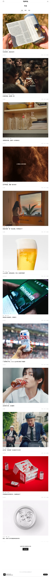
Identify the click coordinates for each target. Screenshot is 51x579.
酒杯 (8, 138)
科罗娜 (4, 227)
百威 (3, 492)
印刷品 (8, 492)
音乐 (5, 492)
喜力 (3, 315)
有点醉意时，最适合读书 (8, 52)
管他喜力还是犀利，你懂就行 (9, 317)
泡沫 (8, 536)
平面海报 (12, 94)
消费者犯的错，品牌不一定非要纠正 (11, 140)
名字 (8, 315)
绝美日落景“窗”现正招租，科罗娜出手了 (13, 229)
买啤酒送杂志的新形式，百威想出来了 (12, 494)
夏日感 (4, 404)
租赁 (8, 227)
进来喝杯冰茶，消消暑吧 (8, 406)
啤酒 (3, 50)
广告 (6, 404)
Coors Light (4, 359)
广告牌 (11, 359)
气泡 (9, 182)
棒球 (8, 359)
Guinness (4, 182)
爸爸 (5, 448)
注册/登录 (25, 549)
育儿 (3, 448)
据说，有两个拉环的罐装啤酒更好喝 (11, 538)
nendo (6, 271)
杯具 (8, 271)
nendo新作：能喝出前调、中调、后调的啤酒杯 (14, 273)
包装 (5, 50)
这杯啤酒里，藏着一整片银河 (9, 184)
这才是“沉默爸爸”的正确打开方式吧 (12, 450)
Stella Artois (5, 94)
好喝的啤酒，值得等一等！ (9, 96)
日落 (6, 227)
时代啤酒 (8, 94)
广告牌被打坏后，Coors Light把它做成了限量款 (14, 361)
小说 (8, 50)
